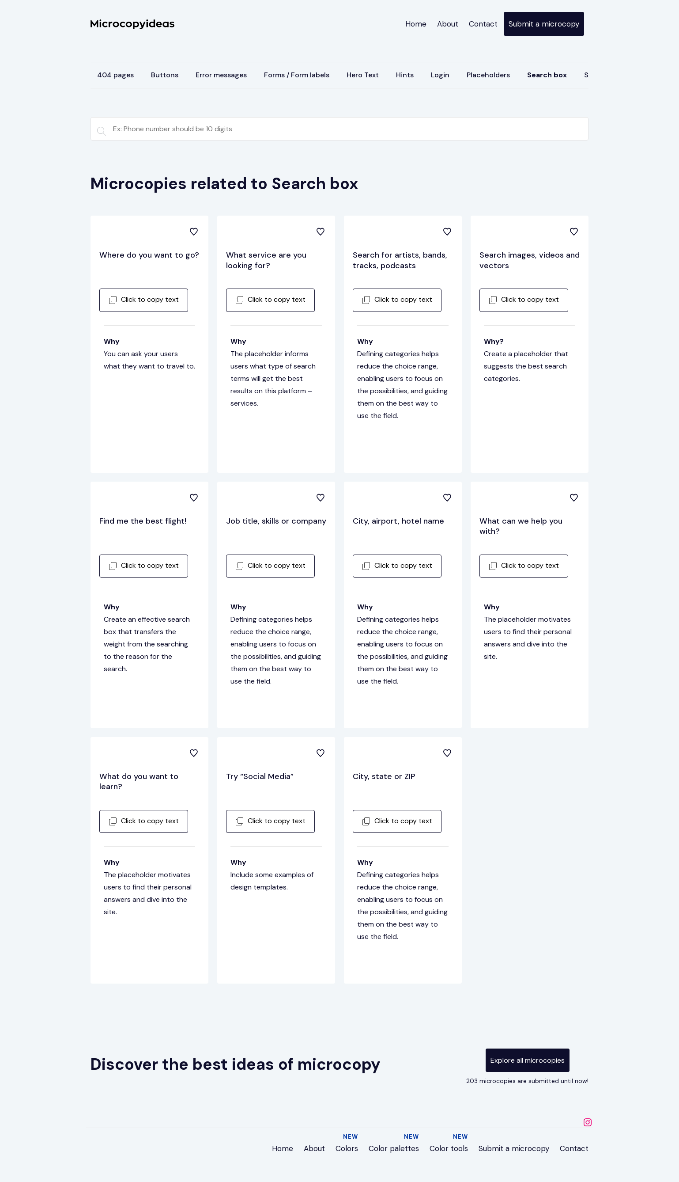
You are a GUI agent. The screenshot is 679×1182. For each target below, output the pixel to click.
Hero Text (363, 75)
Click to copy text (144, 299)
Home (415, 24)
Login (440, 75)
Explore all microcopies (527, 1060)
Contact (483, 24)
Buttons (164, 75)
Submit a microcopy (544, 24)
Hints (405, 75)
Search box (547, 75)
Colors (347, 1148)
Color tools (449, 1148)
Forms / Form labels (296, 75)
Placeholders (488, 75)
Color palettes (394, 1148)
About (447, 24)
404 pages (115, 75)
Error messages (221, 75)
